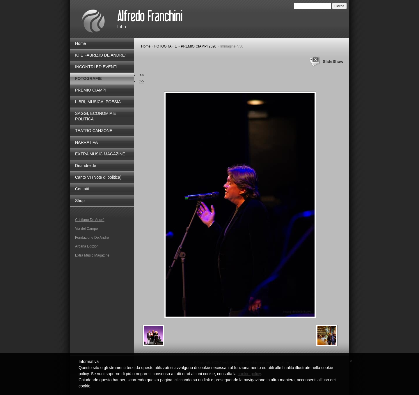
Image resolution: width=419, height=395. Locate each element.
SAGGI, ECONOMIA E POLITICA (95, 116)
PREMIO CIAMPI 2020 (198, 46)
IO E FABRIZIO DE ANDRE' (100, 55)
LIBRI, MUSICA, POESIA (98, 101)
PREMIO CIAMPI (90, 90)
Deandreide (85, 165)
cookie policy (249, 373)
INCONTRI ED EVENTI (96, 66)
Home (145, 46)
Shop (80, 200)
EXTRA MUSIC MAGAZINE (100, 154)
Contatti (82, 189)
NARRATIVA (86, 142)
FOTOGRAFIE (165, 46)
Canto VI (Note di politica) (98, 177)
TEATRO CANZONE (93, 130)
